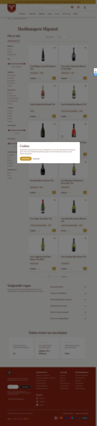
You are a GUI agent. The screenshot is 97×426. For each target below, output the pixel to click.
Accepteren (25, 158)
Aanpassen (36, 158)
